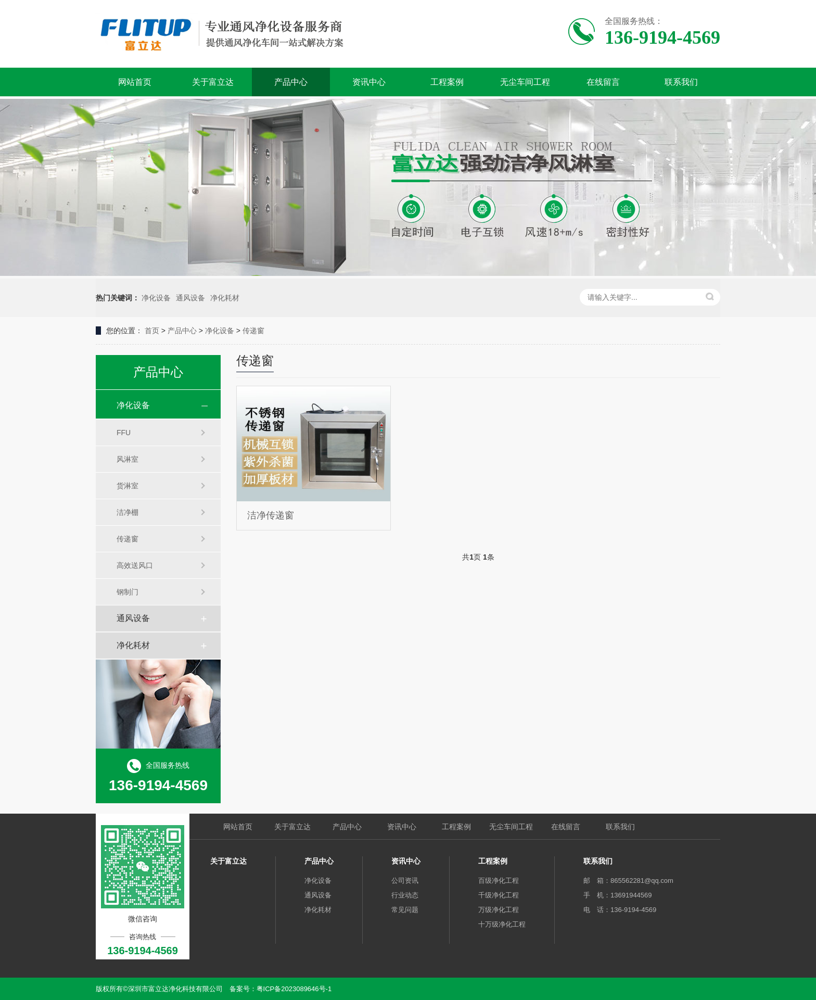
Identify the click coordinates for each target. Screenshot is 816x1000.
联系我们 (681, 82)
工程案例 (447, 82)
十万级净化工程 (502, 924)
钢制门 (127, 592)
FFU (124, 432)
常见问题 (404, 910)
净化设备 (156, 298)
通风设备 (190, 298)
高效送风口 (135, 565)
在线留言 (603, 82)
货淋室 (127, 486)
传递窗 (253, 330)
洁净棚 (127, 512)
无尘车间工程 (525, 82)
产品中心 (291, 82)
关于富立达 (213, 82)
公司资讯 (404, 880)
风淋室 (127, 459)
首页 (152, 330)
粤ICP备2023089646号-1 (294, 989)
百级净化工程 (498, 880)
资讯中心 (369, 82)
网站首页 (134, 82)
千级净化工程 (498, 895)
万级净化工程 (498, 910)
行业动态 (404, 895)
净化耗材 (224, 298)
